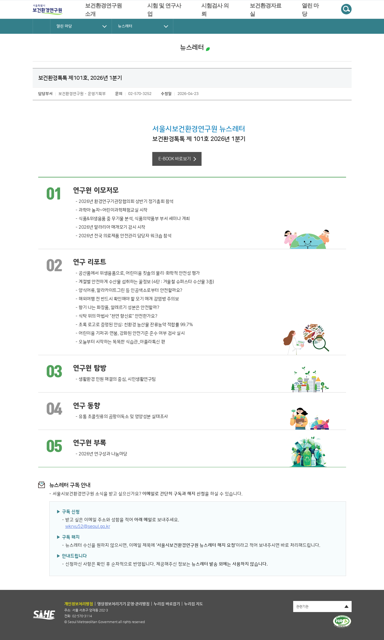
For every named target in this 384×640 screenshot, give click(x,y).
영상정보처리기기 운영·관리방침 (123, 604)
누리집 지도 (193, 604)
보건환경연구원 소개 (103, 9)
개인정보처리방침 (78, 604)
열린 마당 (310, 9)
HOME (41, 26)
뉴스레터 (192, 47)
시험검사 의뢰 (215, 9)
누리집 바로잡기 (167, 604)
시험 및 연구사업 (164, 9)
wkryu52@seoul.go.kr (87, 526)
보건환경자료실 (265, 9)
